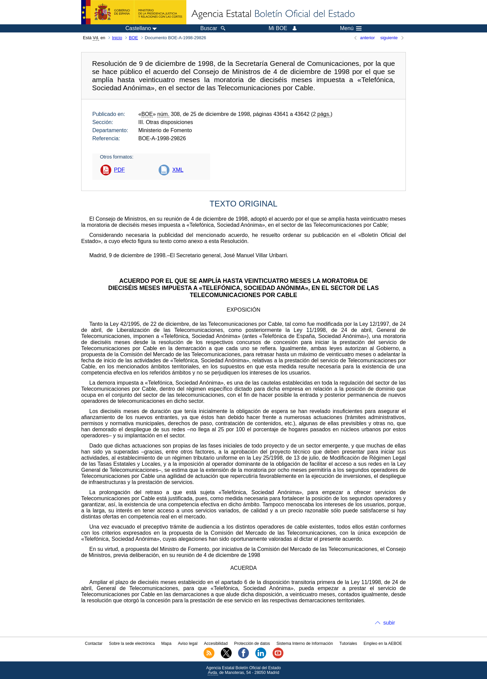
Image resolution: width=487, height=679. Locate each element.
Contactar (93, 643)
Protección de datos (252, 643)
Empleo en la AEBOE (383, 643)
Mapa (166, 643)
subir (389, 623)
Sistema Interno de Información (305, 643)
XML (177, 170)
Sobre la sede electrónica (132, 643)
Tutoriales (348, 643)
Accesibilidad (216, 643)
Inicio (117, 37)
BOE (133, 37)
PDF (119, 170)
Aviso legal (188, 643)
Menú (351, 28)
